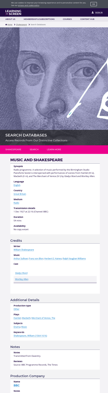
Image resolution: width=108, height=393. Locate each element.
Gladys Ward (21, 272)
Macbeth (26, 317)
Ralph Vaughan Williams (74, 258)
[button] (6, 24)
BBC (17, 385)
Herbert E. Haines (53, 258)
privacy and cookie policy (28, 5)
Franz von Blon (36, 258)
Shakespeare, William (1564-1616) (30, 335)
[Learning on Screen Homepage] (13, 12)
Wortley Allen (21, 279)
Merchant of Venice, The (43, 317)
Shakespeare (21, 24)
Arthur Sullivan (21, 258)
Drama (17, 326)
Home (9, 24)
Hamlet (17, 317)
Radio (16, 202)
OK (93, 4)
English (17, 185)
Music (24, 326)
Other (16, 309)
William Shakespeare (24, 249)
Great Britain (20, 193)
